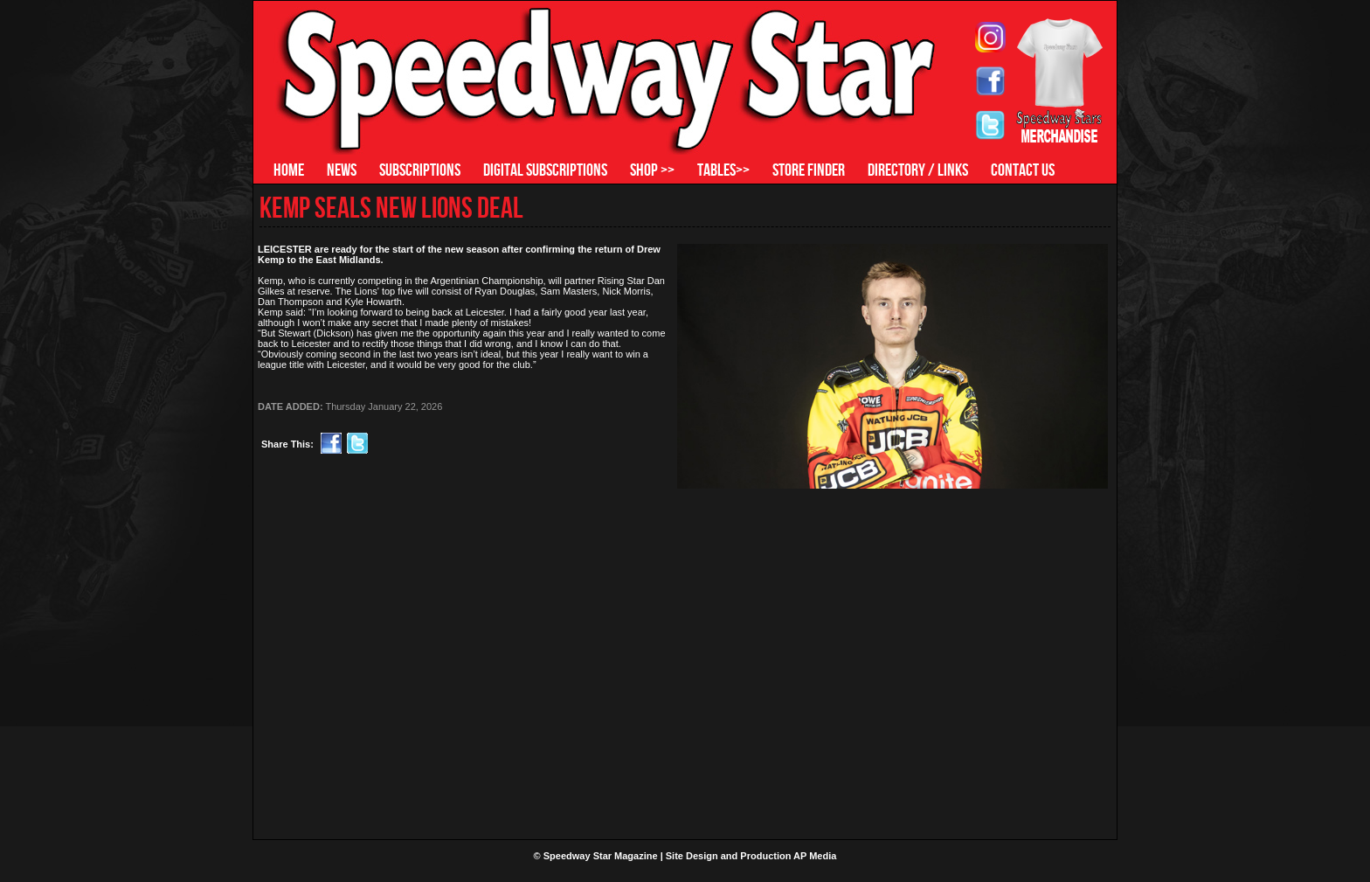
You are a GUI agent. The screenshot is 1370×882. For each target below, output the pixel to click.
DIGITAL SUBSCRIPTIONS (545, 169)
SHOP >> (652, 169)
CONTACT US (1023, 169)
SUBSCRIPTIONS (419, 169)
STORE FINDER (808, 169)
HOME (288, 169)
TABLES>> (723, 169)
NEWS (341, 169)
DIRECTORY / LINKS (918, 169)
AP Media (814, 856)
